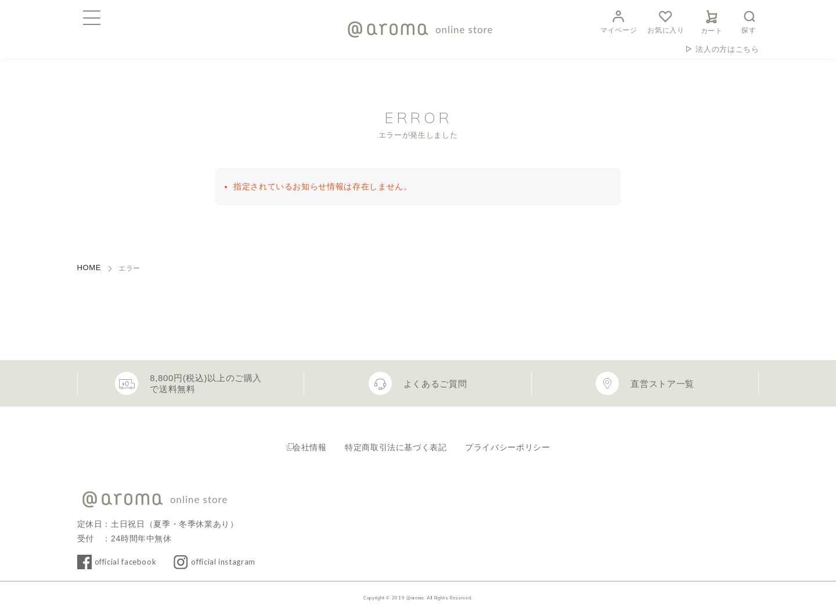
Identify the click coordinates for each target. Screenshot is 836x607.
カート (712, 20)
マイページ (618, 20)
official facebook (132, 553)
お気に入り (665, 20)
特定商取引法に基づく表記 (396, 442)
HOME (89, 267)
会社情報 (301, 442)
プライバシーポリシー (519, 442)
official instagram (243, 553)
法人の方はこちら (727, 49)
